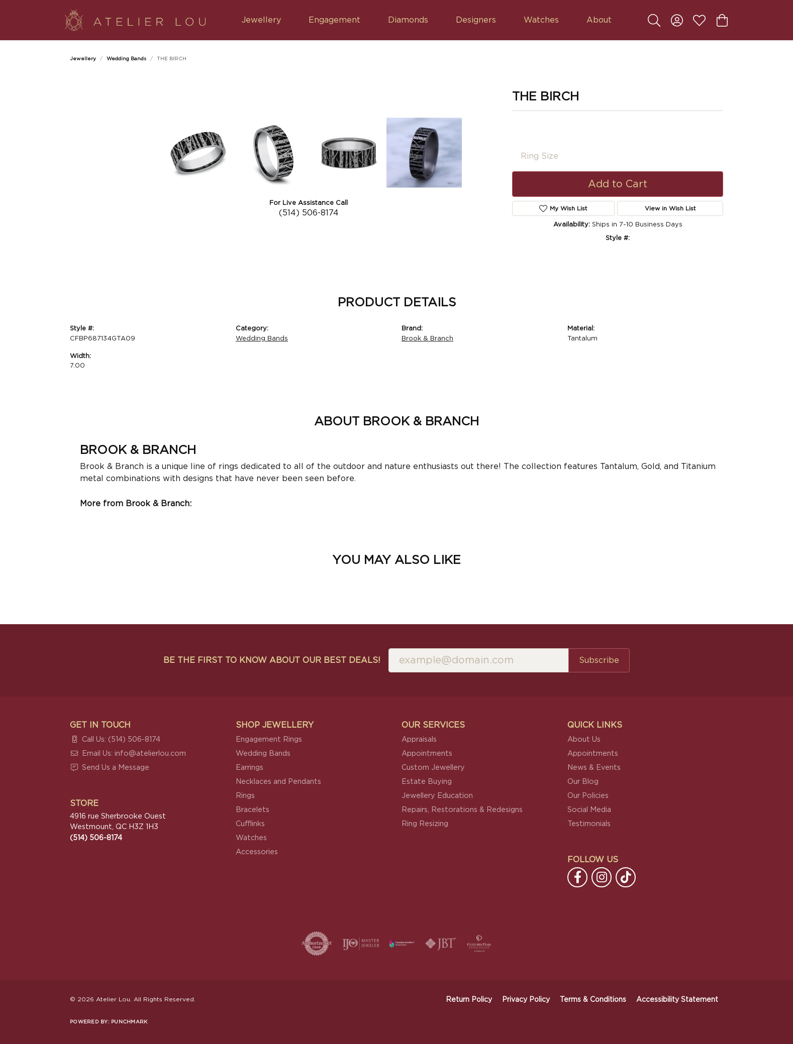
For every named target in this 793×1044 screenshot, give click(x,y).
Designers (476, 20)
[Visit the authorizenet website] (316, 943)
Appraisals (419, 739)
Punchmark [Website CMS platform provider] (129, 1021)
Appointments (427, 753)
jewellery (83, 58)
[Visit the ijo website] (361, 943)
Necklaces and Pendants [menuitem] (278, 781)
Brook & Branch (427, 338)
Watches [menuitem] (251, 838)
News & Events (594, 767)
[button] (654, 20)
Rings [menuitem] (245, 795)
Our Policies (588, 795)
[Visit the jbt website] (441, 943)
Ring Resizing (425, 824)
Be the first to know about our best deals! (271, 660)
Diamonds (408, 20)
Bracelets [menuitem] (252, 810)
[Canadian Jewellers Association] (402, 943)
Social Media (589, 810)
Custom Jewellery (433, 767)
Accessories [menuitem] (257, 852)
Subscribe (599, 660)
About (599, 20)
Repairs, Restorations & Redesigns (462, 810)
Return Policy (469, 999)
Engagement (334, 20)
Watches (541, 20)
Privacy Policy (526, 999)
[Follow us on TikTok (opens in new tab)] (626, 877)
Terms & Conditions (593, 999)
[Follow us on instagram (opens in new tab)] (601, 877)
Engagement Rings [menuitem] (269, 739)
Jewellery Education (437, 795)
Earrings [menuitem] (249, 767)
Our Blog (583, 781)
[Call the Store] (96, 838)
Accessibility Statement (677, 999)
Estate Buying (427, 781)
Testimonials (589, 824)
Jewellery (261, 20)
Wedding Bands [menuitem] (263, 753)
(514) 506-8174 (309, 213)
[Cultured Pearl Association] (479, 943)
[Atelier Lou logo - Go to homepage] (135, 20)
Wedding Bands (126, 58)
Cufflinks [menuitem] (250, 824)
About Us (584, 739)
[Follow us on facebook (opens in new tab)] (577, 877)
